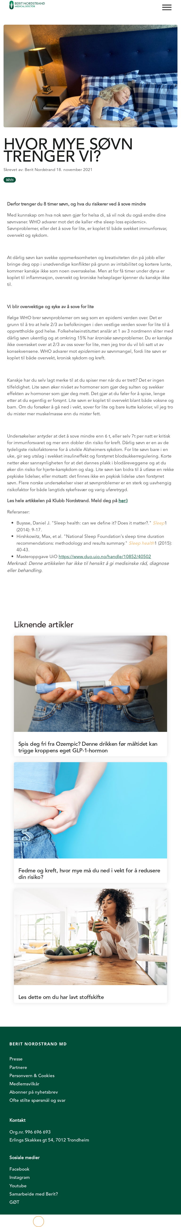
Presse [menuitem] (16, 1059)
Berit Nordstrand (40, 170)
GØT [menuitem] (14, 1202)
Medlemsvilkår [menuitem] (24, 1083)
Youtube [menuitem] (18, 1185)
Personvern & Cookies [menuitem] (31, 1075)
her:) (123, 500)
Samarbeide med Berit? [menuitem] (33, 1194)
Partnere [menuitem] (18, 1067)
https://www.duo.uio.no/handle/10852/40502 (105, 556)
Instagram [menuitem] (19, 1177)
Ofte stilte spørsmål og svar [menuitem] (37, 1100)
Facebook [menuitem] (19, 1169)
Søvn (9, 180)
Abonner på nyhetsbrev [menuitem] (33, 1092)
